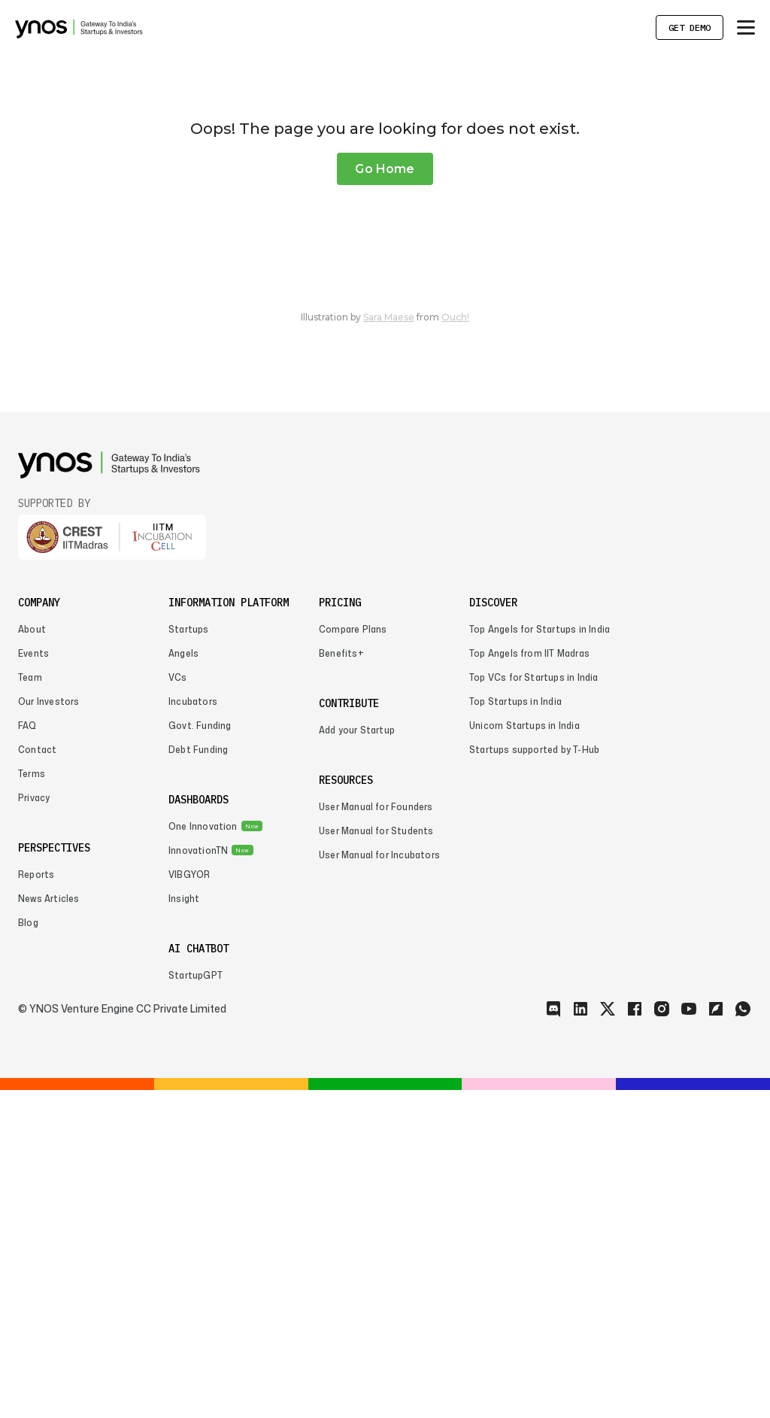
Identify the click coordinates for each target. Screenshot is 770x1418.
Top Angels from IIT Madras (529, 981)
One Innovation (203, 1154)
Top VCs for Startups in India (534, 1005)
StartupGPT (195, 1303)
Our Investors (48, 1029)
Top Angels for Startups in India (539, 957)
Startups (188, 957)
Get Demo (689, 27)
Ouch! (455, 645)
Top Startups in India (515, 1029)
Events (33, 981)
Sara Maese (388, 645)
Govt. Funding (199, 1053)
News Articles (48, 1226)
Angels (183, 981)
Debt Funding (198, 1077)
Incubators (192, 1029)
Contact (37, 1077)
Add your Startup (357, 1058)
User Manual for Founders (376, 1134)
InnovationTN (198, 1178)
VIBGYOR (189, 1202)
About (32, 957)
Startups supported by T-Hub (534, 1077)
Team (30, 1005)
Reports (36, 1202)
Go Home (384, 497)
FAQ (27, 1053)
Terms (31, 1101)
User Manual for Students (376, 1158)
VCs (177, 1005)
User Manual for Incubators (379, 1183)
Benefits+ (341, 981)
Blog (28, 1250)
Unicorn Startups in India (524, 1053)
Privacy (34, 1125)
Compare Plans (353, 957)
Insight (183, 1226)
